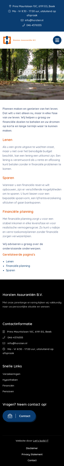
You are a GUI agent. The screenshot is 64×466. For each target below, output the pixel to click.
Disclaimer (32, 448)
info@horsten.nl (32, 20)
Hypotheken (10, 379)
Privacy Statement (32, 454)
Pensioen (8, 391)
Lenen (10, 261)
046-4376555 (32, 25)
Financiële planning (18, 266)
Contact (19, 416)
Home (22, 79)
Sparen (10, 270)
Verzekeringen (11, 374)
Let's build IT (40, 440)
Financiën (8, 385)
